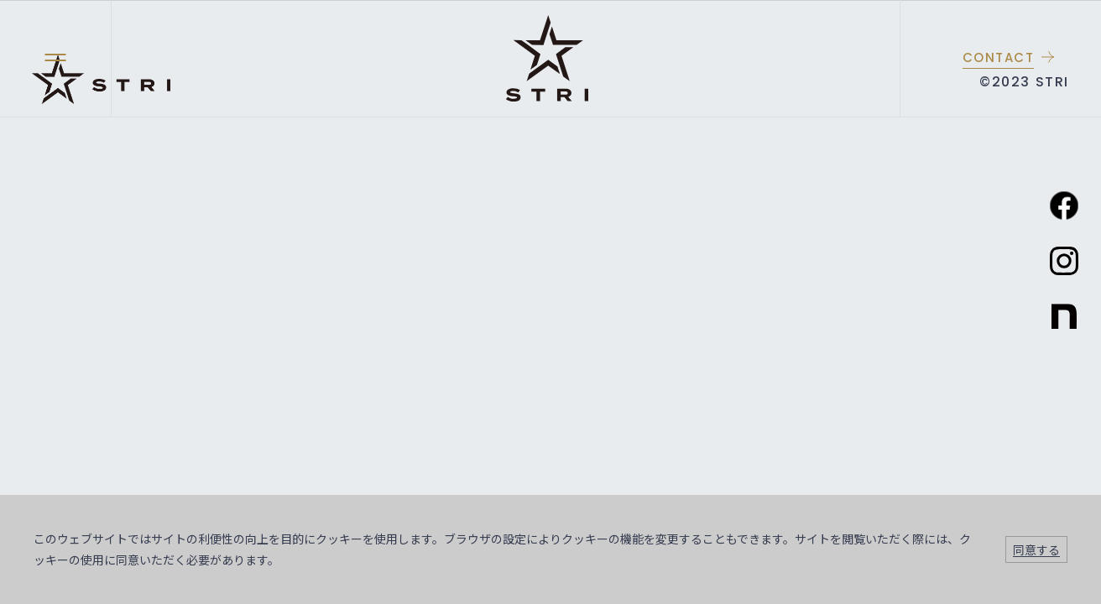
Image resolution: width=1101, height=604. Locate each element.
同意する (1036, 549)
